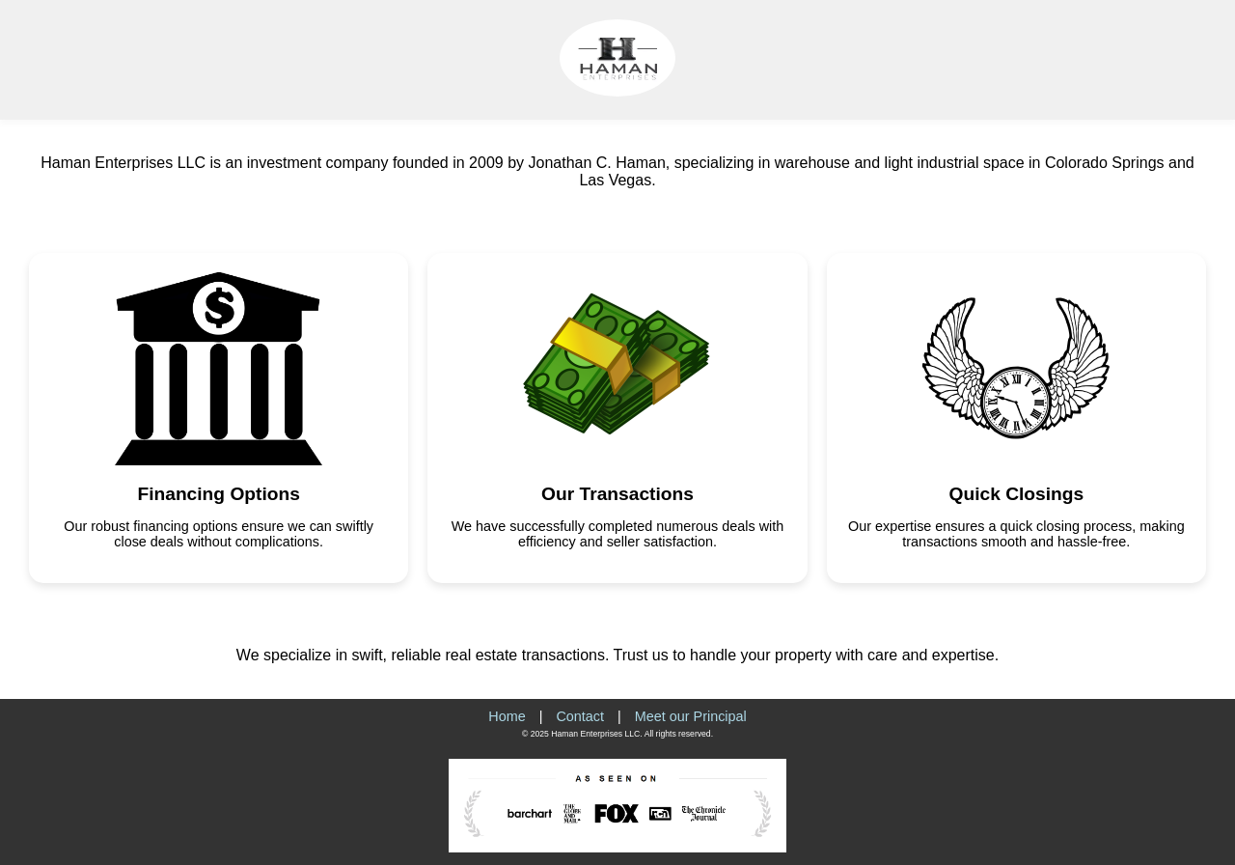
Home (506, 716)
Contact (580, 716)
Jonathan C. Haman (596, 162)
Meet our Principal (691, 716)
